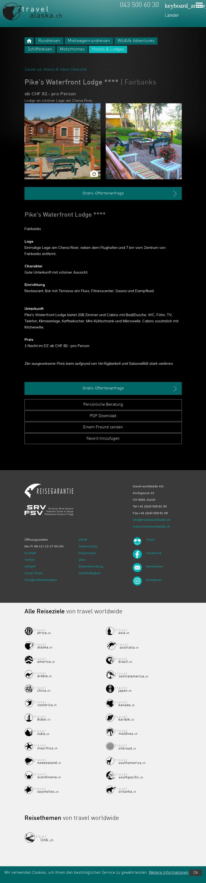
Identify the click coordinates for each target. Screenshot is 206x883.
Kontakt (30, 553)
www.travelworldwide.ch (151, 526)
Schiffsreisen (40, 49)
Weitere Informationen (168, 873)
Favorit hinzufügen (103, 439)
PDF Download (103, 416)
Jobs (82, 560)
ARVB (83, 539)
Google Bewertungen (40, 580)
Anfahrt (30, 566)
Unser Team (33, 573)
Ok (195, 873)
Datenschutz (88, 546)
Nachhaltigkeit (89, 573)
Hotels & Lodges (108, 49)
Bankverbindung (91, 566)
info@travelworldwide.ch (151, 520)
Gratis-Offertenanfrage (130, 194)
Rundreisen (49, 41)
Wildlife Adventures (136, 41)
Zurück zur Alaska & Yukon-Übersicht (55, 69)
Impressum (87, 553)
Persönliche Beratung (103, 405)
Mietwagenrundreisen (89, 41)
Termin (29, 560)
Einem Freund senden (103, 427)
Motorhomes (72, 49)
